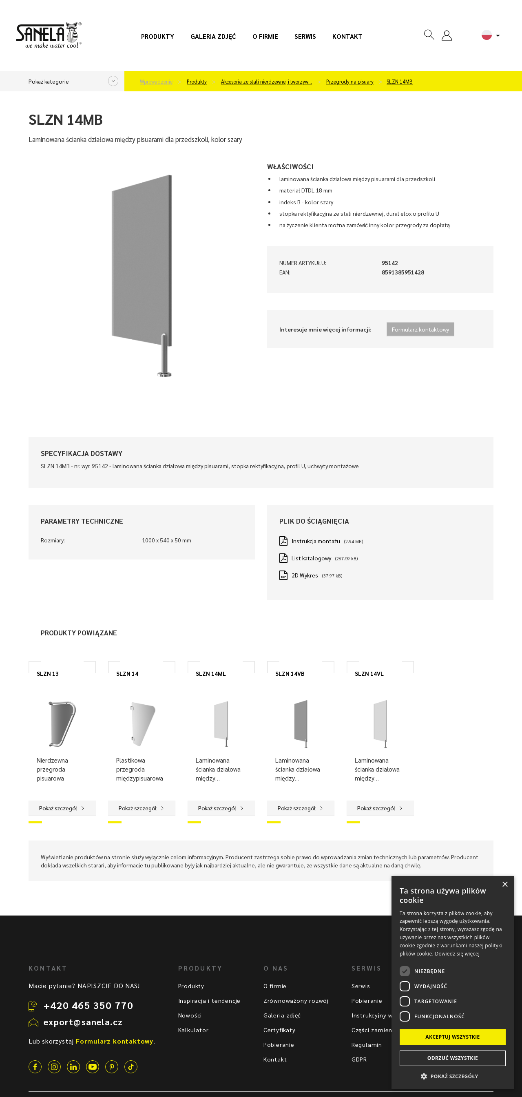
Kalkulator (193, 1029)
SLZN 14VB (290, 673)
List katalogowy (311, 558)
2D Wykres (305, 575)
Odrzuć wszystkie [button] (452, 1058)
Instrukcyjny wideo (378, 1015)
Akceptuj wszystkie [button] (452, 1036)
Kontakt (347, 36)
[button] (453, 1076)
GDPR (359, 1059)
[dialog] (453, 982)
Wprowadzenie (156, 81)
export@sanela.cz (83, 1021)
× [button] (505, 885)
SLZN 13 (48, 673)
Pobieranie (278, 1044)
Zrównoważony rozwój (296, 1000)
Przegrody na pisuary (350, 81)
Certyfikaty (279, 1029)
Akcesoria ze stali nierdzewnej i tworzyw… (266, 81)
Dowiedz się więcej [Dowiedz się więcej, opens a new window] (457, 953)
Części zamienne (376, 1029)
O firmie (265, 36)
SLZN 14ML (211, 673)
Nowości (190, 1015)
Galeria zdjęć (213, 36)
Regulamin (367, 1044)
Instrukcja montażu (316, 540)
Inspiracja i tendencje (209, 1000)
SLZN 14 (127, 673)
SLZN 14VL (369, 673)
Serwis (305, 36)
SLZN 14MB (400, 81)
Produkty (157, 36)
